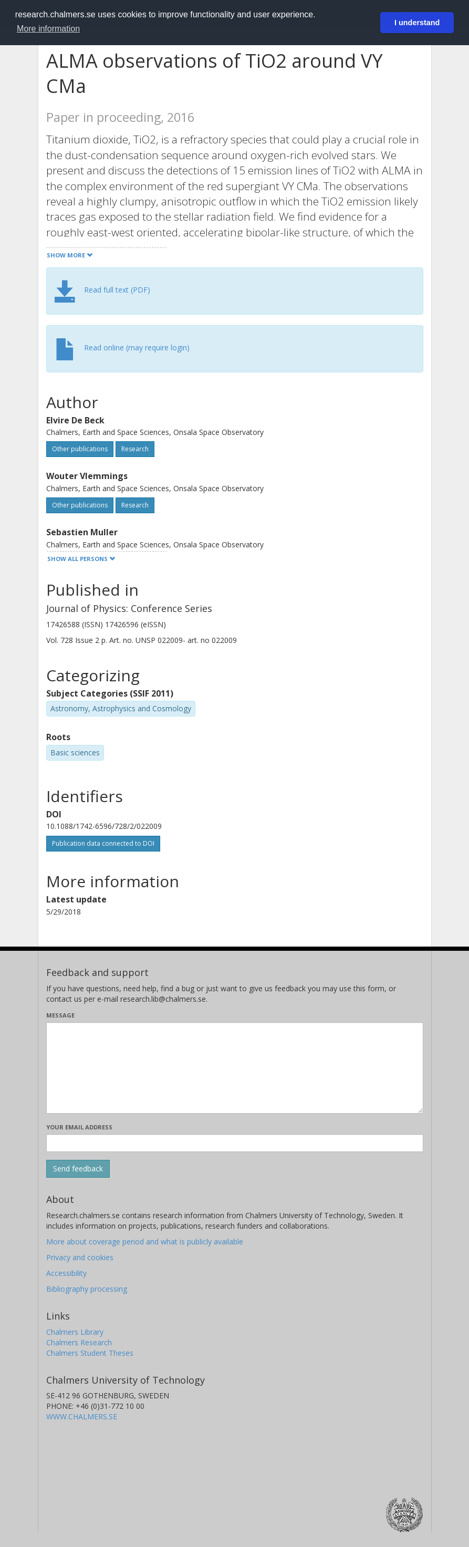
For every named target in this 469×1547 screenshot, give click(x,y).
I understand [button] (417, 22)
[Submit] (78, 1169)
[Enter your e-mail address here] (234, 1143)
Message (60, 1015)
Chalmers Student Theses (89, 1353)
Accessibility (66, 1273)
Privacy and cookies (79, 1257)
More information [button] (48, 28)
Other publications (80, 448)
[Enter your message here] (234, 1068)
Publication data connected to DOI (103, 843)
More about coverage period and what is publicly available (144, 1242)
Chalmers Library (74, 1332)
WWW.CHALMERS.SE (81, 1416)
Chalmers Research (79, 1342)
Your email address (79, 1127)
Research (135, 448)
